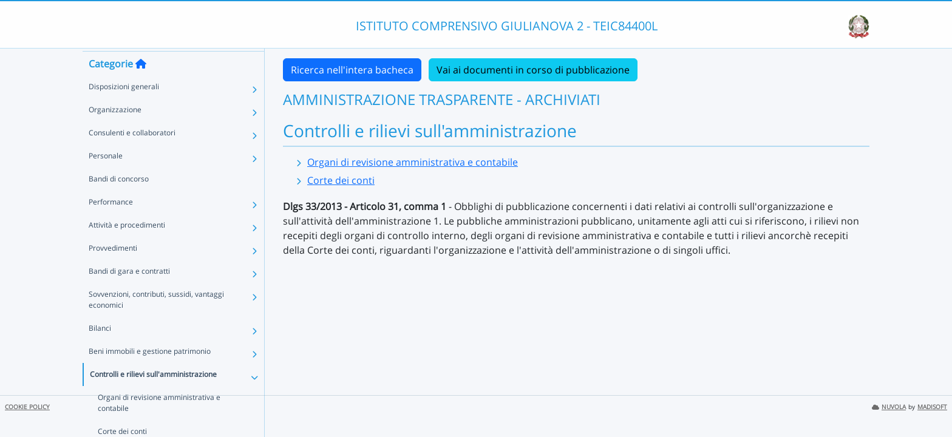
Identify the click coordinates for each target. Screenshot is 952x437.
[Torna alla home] (140, 85)
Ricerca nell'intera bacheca (352, 69)
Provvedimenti (113, 270)
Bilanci (100, 350)
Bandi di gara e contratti (129, 293)
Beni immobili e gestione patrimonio (150, 373)
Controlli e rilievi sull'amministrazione (153, 396)
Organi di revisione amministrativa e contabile (412, 162)
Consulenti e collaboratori (132, 154)
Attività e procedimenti (127, 247)
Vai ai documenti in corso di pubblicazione (533, 69)
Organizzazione (115, 131)
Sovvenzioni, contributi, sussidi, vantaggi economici (156, 321)
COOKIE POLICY (27, 407)
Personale (106, 177)
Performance (111, 223)
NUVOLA (889, 407)
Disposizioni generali (124, 108)
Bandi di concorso (119, 200)
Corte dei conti (341, 180)
